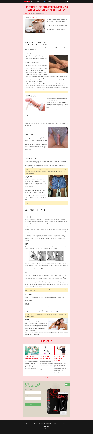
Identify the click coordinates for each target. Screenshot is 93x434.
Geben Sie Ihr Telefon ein (29, 395)
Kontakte (65, 423)
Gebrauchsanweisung (48, 423)
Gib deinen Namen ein (28, 389)
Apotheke (28, 423)
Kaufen (33, 404)
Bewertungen (34, 423)
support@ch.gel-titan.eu (46, 428)
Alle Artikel (46, 377)
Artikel (60, 423)
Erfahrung (40, 423)
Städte (55, 423)
